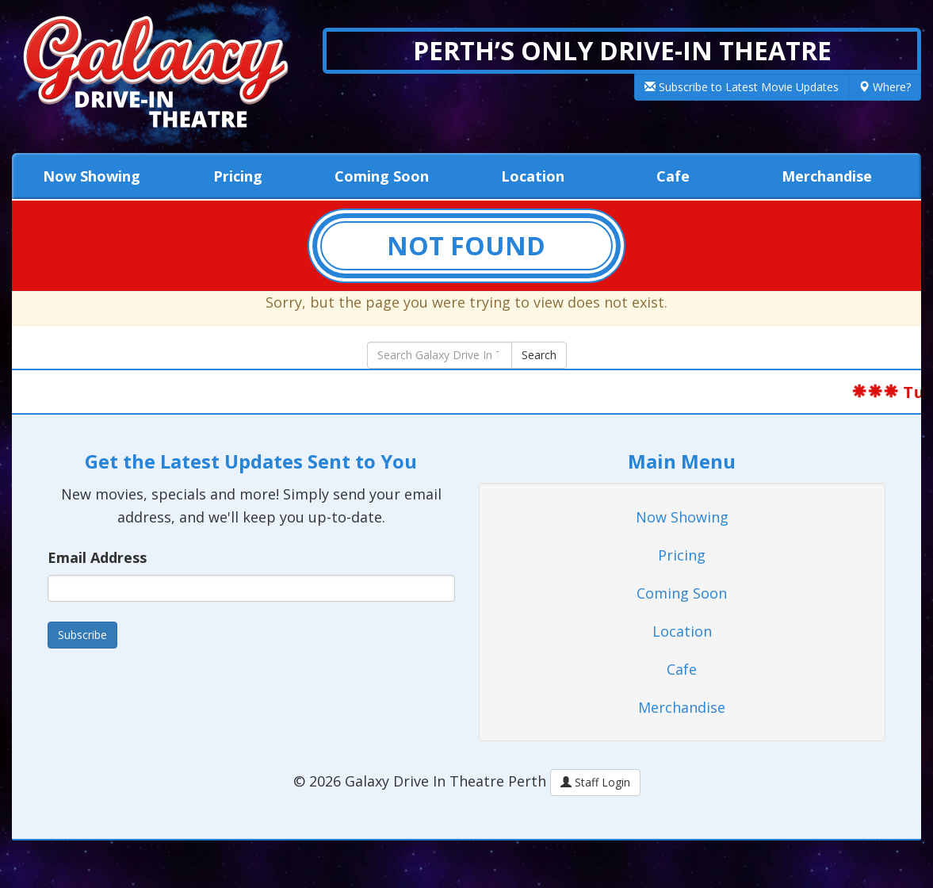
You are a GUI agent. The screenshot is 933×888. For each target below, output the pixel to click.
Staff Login (595, 782)
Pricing (237, 176)
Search (539, 354)
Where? (884, 86)
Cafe (673, 176)
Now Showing (91, 176)
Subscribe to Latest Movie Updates (741, 86)
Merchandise (827, 176)
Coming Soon (382, 176)
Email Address (97, 557)
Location (532, 176)
